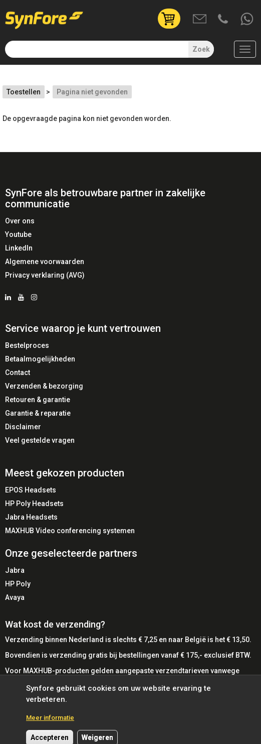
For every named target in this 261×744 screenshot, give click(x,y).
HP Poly (18, 584)
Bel (224, 20)
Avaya (15, 597)
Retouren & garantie (37, 400)
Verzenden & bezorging (44, 386)
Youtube (18, 234)
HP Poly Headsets (34, 504)
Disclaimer (23, 427)
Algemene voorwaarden (44, 262)
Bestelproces (27, 345)
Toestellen (24, 92)
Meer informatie (50, 722)
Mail (200, 20)
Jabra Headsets (31, 517)
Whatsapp (247, 20)
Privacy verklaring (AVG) (45, 275)
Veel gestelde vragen (40, 440)
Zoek (201, 49)
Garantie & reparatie (38, 413)
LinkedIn (19, 248)
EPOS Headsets (30, 490)
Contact (17, 372)
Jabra (15, 570)
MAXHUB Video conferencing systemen (70, 531)
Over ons (20, 221)
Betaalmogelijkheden (40, 359)
